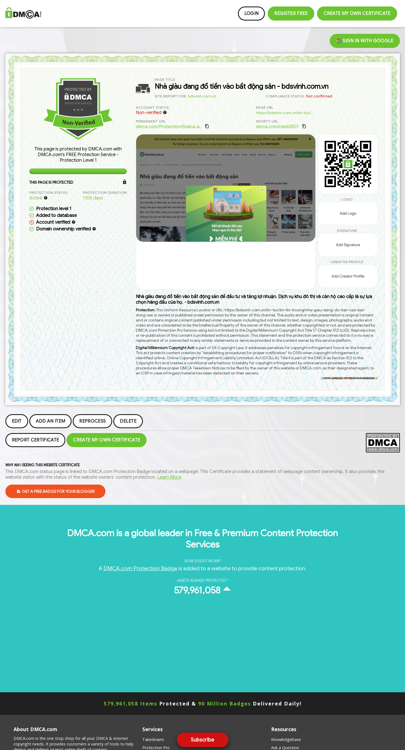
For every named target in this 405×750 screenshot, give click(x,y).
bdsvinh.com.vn (202, 96)
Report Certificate (35, 440)
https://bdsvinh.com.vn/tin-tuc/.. (284, 112)
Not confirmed (319, 96)
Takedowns (153, 739)
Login (251, 13)
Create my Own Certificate (357, 13)
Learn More (169, 477)
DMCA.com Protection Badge (140, 568)
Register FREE (290, 13)
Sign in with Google (364, 41)
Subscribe (202, 740)
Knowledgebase (286, 739)
